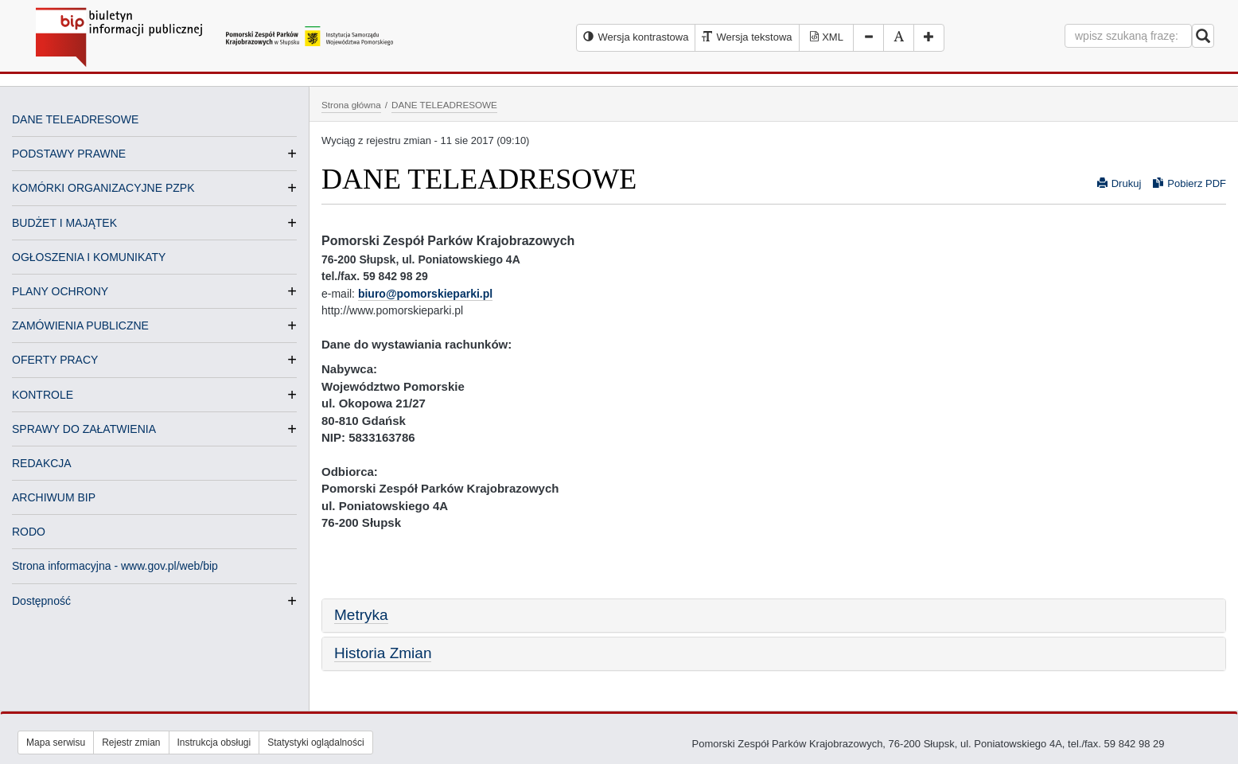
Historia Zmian (382, 653)
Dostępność (41, 600)
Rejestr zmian (131, 742)
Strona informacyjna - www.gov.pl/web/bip (115, 565)
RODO (28, 531)
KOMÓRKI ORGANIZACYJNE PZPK (103, 187)
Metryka (361, 614)
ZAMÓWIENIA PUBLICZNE (80, 325)
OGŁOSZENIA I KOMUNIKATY (88, 257)
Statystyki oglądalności (315, 742)
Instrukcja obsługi (214, 742)
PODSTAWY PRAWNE (69, 153)
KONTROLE (42, 394)
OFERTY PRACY (55, 359)
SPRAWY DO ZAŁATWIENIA (84, 429)
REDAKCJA (42, 463)
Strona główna (351, 104)
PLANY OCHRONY (60, 291)
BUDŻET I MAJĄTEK (64, 222)
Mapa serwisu (55, 742)
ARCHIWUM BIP (53, 497)
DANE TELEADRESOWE (75, 119)
